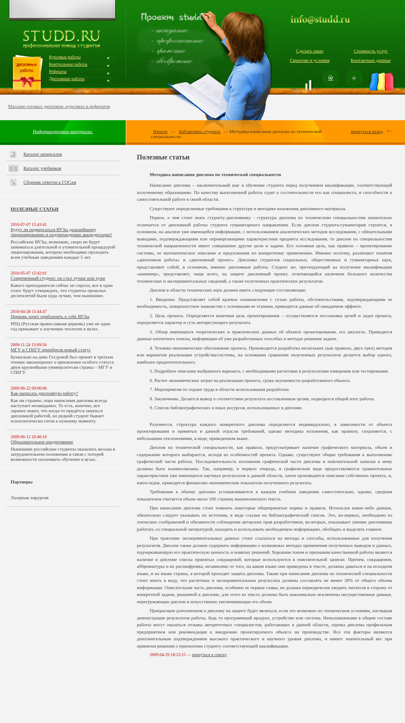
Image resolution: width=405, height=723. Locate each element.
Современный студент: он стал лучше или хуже (58, 278)
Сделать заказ (309, 50)
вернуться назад (367, 131)
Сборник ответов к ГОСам (49, 182)
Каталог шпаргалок (42, 153)
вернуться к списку (209, 654)
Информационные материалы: (63, 131)
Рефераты (58, 71)
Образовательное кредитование (42, 441)
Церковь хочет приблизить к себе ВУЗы (50, 316)
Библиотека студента (199, 131)
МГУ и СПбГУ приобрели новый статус (51, 349)
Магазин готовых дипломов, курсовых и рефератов (59, 106)
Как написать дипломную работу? (44, 393)
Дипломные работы (66, 78)
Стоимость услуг (371, 50)
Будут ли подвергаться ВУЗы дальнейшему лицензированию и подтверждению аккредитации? (61, 232)
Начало (160, 131)
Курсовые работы (65, 57)
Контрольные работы (68, 64)
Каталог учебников (42, 168)
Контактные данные (371, 60)
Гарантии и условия (310, 60)
